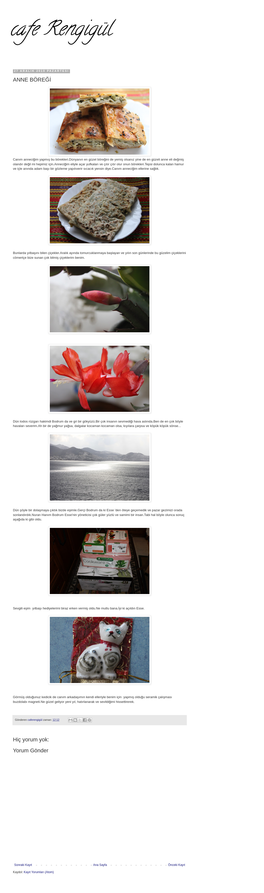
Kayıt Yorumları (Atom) (39, 872)
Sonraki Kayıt (23, 865)
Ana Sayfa (100, 865)
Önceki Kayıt (176, 865)
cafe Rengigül (61, 30)
